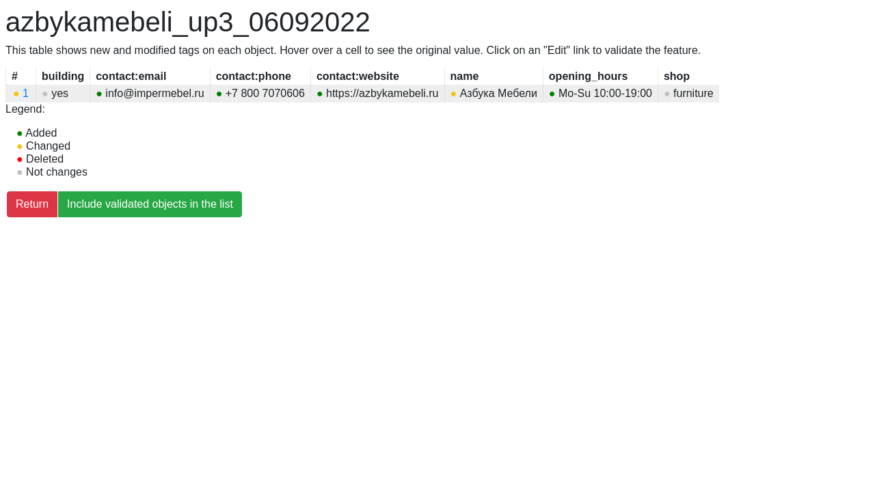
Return (32, 204)
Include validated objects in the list (150, 204)
